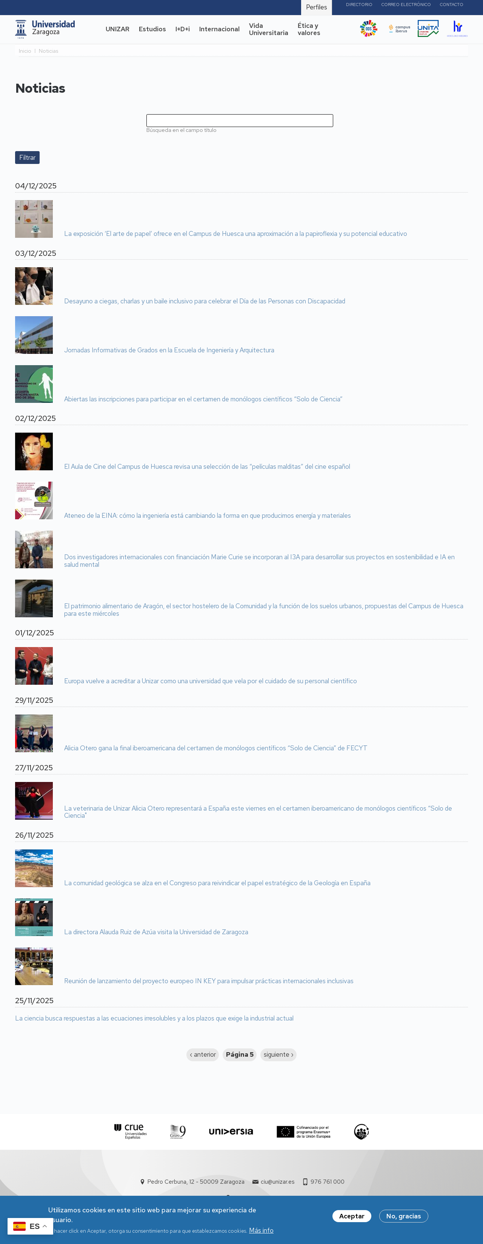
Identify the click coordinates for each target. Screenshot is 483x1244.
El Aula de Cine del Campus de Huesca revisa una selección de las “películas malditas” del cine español (207, 467)
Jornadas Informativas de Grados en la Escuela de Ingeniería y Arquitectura (169, 350)
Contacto (451, 4)
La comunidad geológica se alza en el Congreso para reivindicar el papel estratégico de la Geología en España (217, 883)
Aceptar (352, 1219)
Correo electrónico (406, 4)
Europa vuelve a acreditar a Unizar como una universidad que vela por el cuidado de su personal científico (210, 681)
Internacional (219, 29)
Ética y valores (309, 29)
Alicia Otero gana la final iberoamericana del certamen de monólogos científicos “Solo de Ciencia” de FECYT (216, 748)
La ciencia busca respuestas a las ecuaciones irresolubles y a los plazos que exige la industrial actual (154, 1018)
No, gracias (403, 1219)
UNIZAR (117, 29)
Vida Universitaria (268, 29)
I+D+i (182, 29)
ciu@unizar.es (277, 1182)
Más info (261, 1233)
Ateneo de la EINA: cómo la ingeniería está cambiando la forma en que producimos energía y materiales (207, 516)
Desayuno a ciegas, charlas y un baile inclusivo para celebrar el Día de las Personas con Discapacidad (204, 301)
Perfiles (316, 7)
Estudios (152, 29)
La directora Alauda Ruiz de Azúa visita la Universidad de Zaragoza (156, 932)
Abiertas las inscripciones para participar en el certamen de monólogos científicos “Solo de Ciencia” (203, 399)
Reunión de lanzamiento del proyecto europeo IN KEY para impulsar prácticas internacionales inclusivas (209, 981)
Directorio (359, 4)
